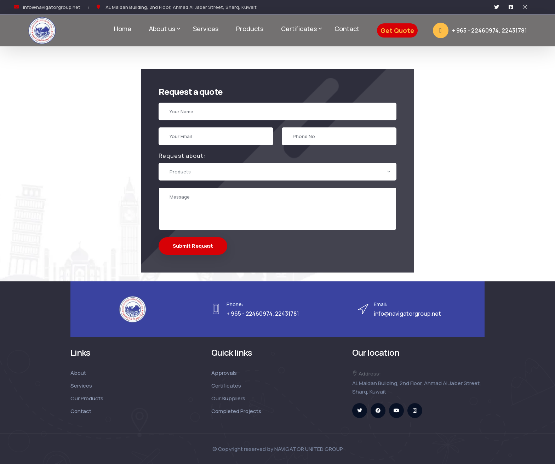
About (78, 373)
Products (249, 28)
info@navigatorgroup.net (51, 7)
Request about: (181, 155)
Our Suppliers (228, 398)
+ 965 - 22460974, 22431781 (480, 30)
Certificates (299, 28)
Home (122, 28)
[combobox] (277, 172)
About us (162, 28)
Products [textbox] (179, 171)
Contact (346, 28)
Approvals (224, 373)
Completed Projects (236, 411)
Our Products (86, 398)
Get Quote (397, 30)
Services (205, 28)
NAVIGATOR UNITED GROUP (308, 449)
